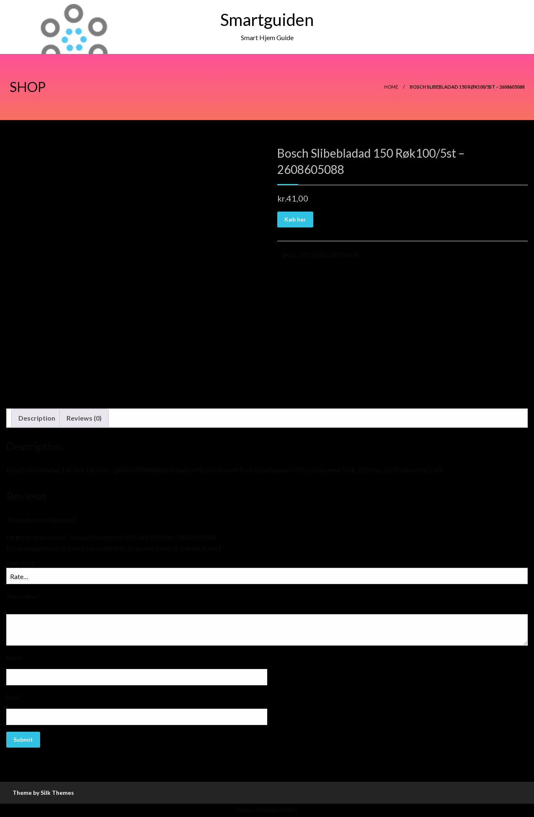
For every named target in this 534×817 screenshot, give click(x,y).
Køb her (295, 219)
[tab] (36, 418)
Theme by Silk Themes (43, 792)
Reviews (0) (84, 418)
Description (36, 418)
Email (15, 697)
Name (16, 657)
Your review (23, 596)
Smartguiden (267, 20)
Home (391, 86)
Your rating (22, 562)
